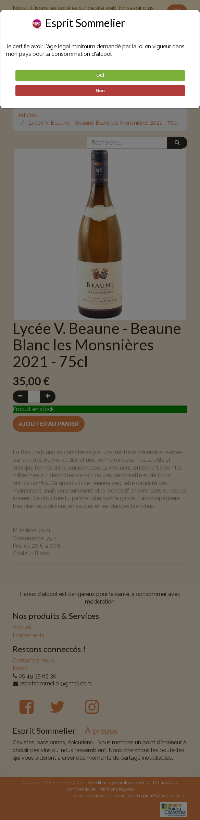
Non (100, 90)
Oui (100, 75)
